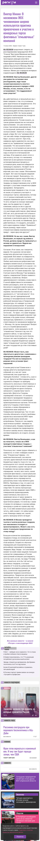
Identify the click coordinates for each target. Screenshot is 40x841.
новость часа (9, 720)
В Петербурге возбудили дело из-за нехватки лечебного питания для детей (26, 820)
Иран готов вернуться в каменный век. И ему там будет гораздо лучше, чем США (19, 751)
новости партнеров (11, 682)
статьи (6, 831)
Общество (19, 813)
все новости (7, 736)
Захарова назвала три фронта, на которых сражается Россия (19, 710)
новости (7, 763)
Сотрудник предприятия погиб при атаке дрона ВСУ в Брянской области (26, 779)
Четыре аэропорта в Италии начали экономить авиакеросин (26, 800)
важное (7, 688)
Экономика (20, 794)
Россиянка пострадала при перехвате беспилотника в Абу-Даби (18, 730)
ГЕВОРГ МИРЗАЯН (9, 758)
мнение (7, 741)
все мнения (33, 758)
